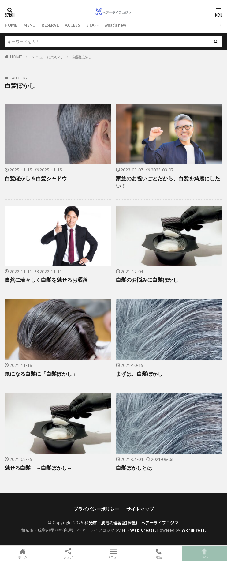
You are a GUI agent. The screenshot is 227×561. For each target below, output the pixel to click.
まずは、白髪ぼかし (139, 374)
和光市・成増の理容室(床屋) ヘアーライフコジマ (131, 522)
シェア (68, 553)
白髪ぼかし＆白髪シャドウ (36, 178)
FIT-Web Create (138, 530)
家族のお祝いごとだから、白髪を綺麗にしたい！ (168, 182)
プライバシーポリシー (96, 509)
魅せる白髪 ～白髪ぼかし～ (38, 468)
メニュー (113, 553)
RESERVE (50, 25)
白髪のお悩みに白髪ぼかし (147, 280)
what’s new (115, 25)
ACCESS (72, 25)
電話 (158, 553)
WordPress (193, 530)
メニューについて (47, 57)
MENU (29, 25)
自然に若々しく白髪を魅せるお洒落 (46, 280)
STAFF (92, 25)
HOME (11, 25)
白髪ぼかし (82, 57)
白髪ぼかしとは (134, 468)
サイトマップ (140, 509)
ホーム (22, 553)
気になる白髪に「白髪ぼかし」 (41, 374)
